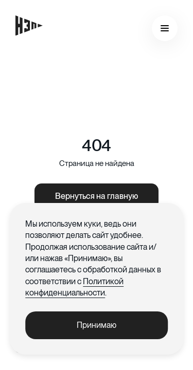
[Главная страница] (29, 25)
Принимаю (96, 325)
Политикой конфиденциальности (74, 287)
